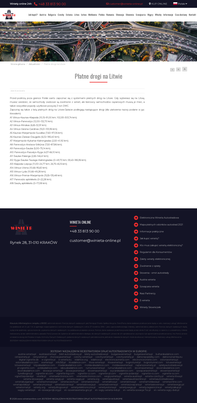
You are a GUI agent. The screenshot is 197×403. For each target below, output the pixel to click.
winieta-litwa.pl (174, 376)
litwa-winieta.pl (97, 362)
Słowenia (130, 14)
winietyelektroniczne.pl (83, 387)
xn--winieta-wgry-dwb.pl (166, 390)
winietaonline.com (172, 381)
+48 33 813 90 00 (49, 4)
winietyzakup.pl (173, 387)
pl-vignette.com (26, 368)
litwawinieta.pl (115, 362)
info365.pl (61, 362)
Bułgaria (52, 14)
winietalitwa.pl (109, 381)
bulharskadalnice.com (167, 354)
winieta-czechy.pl (154, 376)
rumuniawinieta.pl (95, 368)
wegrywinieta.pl (112, 376)
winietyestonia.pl (107, 387)
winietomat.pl (23, 387)
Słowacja (120, 14)
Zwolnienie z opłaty (150, 266)
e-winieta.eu (65, 359)
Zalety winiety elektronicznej (155, 259)
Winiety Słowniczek (150, 307)
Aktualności (34, 64)
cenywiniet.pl (40, 357)
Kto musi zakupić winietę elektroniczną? (161, 245)
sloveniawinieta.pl (144, 368)
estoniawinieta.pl (169, 359)
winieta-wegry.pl (55, 379)
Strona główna (18, 64)
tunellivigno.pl (25, 373)
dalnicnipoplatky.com (148, 357)
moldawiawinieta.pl (122, 365)
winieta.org (93, 379)
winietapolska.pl (21, 384)
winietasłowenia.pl (154, 384)
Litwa (76, 14)
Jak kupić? (33, 14)
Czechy (61, 14)
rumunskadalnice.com (120, 368)
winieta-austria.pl (133, 376)
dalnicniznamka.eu (172, 357)
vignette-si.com (170, 373)
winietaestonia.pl (90, 381)
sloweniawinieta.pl (97, 370)
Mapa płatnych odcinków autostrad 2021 (161, 224)
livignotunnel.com (153, 362)
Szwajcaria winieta (149, 286)
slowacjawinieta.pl (75, 370)
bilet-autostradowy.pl (70, 354)
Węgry (150, 14)
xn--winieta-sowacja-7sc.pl (137, 390)
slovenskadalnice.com (168, 368)
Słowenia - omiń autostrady (154, 272)
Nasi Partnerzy (148, 293)
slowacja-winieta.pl (53, 370)
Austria (43, 14)
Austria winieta (147, 279)
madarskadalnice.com (70, 365)
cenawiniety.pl (22, 357)
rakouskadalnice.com (71, 368)
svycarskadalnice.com (121, 370)
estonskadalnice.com (27, 362)
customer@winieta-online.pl (124, 3)
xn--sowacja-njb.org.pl (49, 390)
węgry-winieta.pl (26, 390)
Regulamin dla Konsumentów (156, 252)
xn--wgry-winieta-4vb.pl (107, 390)
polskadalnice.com (47, 368)
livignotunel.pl (133, 362)
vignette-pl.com (107, 373)
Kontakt (192, 14)
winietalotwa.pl (128, 381)
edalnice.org (81, 359)
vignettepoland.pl (24, 376)
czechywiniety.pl (125, 357)
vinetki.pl (41, 376)
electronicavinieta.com (117, 359)
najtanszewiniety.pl (146, 365)
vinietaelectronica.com (61, 376)
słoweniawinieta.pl (170, 370)
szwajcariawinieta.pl (146, 370)
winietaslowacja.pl (86, 384)
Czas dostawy (181, 14)
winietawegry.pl (175, 384)
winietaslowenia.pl (108, 384)
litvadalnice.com (77, 362)
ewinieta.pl (47, 362)
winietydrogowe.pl (58, 387)
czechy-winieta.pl (83, 357)
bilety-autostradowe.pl (96, 354)
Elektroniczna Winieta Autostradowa (159, 217)
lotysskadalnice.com (44, 365)
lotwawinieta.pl (23, 365)
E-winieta (145, 300)
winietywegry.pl (127, 387)
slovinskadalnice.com (28, 370)
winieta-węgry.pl (75, 379)
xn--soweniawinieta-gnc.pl (78, 390)
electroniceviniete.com (145, 359)
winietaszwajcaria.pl (131, 384)
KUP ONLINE (159, 3)
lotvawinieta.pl (173, 362)
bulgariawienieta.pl (121, 354)
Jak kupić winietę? (149, 238)
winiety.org (39, 387)
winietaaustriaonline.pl (134, 379)
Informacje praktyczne (152, 231)
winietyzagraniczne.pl (150, 387)
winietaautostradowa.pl (161, 379)
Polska (102, 14)
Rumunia (110, 14)
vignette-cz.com (87, 373)
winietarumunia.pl (42, 384)
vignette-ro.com (150, 373)
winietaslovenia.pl (64, 384)
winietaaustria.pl (110, 379)
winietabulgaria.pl (24, 381)
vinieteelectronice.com (88, 376)
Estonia (69, 14)
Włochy (158, 14)
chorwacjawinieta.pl (60, 357)
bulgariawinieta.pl (143, 354)
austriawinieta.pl (47, 354)
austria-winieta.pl (27, 354)
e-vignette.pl (48, 359)
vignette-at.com (44, 373)
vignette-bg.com (65, 373)
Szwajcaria (141, 14)
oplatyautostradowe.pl (170, 365)
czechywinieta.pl (104, 357)
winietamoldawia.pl (149, 381)
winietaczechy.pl (69, 381)
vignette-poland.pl (129, 373)
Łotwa (83, 14)
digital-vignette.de (29, 359)
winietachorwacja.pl (47, 381)
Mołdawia (92, 14)
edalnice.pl (96, 359)
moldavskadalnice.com (97, 365)
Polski (180, 3)
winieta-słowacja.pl (33, 379)
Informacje (168, 14)
